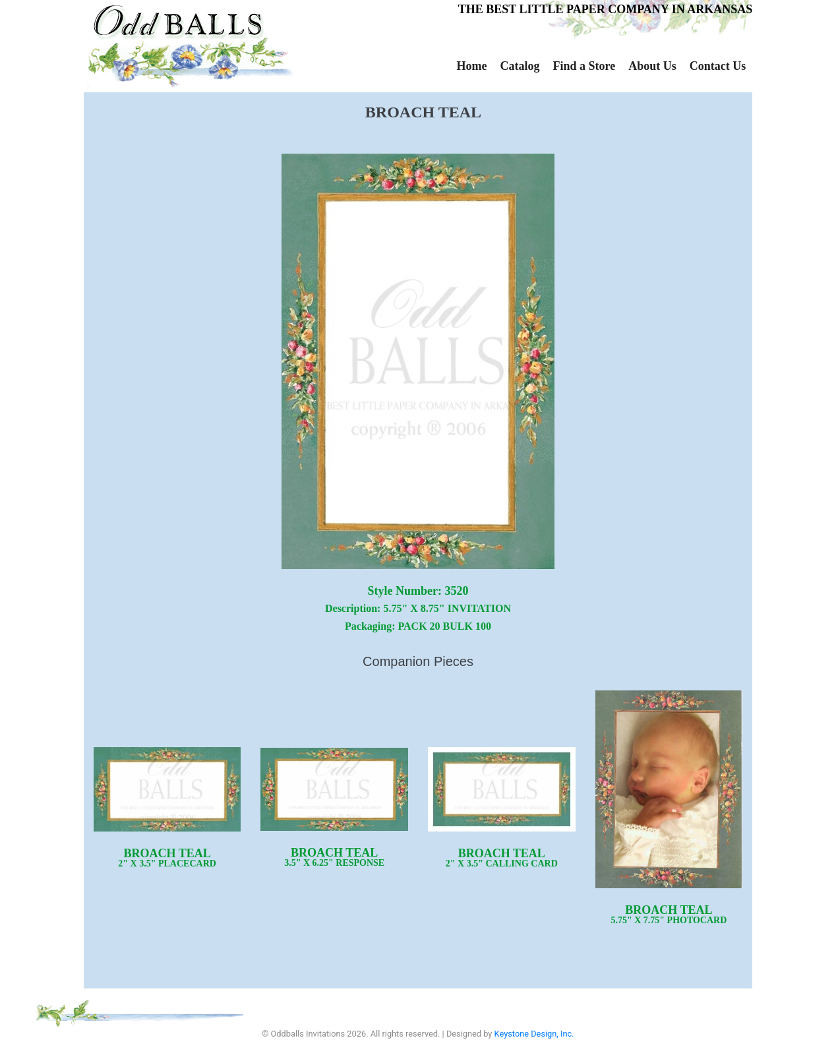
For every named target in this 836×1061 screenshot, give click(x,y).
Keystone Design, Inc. (534, 1034)
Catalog (519, 66)
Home (472, 66)
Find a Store (583, 66)
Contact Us (718, 66)
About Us (652, 66)
